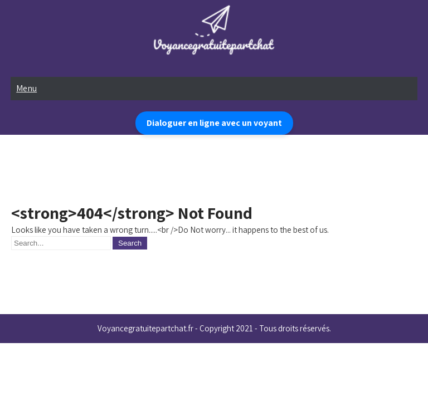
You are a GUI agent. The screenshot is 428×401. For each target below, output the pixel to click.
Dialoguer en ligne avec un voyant (214, 123)
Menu (26, 88)
